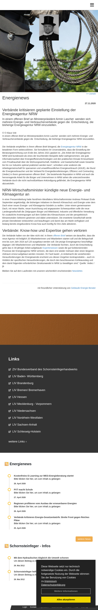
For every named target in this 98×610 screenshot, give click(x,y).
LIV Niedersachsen (22, 410)
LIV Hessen (17, 397)
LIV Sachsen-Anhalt (22, 424)
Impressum (50, 581)
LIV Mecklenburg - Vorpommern (30, 403)
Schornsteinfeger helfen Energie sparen (34, 571)
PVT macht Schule (23, 489)
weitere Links (17, 441)
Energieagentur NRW (71, 146)
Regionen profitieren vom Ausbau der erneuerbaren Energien (45, 503)
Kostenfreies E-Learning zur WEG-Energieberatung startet (44, 476)
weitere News (84, 539)
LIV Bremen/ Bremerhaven (26, 390)
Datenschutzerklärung (53, 585)
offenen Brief (59, 235)
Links (13, 359)
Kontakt (33, 607)
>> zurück (91, 93)
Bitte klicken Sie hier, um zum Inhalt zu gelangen (37, 479)
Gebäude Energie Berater (83, 288)
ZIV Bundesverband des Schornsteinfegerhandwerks (42, 369)
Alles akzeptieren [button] (66, 599)
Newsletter (77, 271)
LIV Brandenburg (20, 383)
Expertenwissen (50, 248)
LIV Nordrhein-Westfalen (25, 417)
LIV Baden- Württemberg (25, 376)
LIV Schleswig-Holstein (24, 431)
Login (25, 607)
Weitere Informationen (66, 591)
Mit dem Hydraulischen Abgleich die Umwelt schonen (41, 558)
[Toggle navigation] (92, 5)
